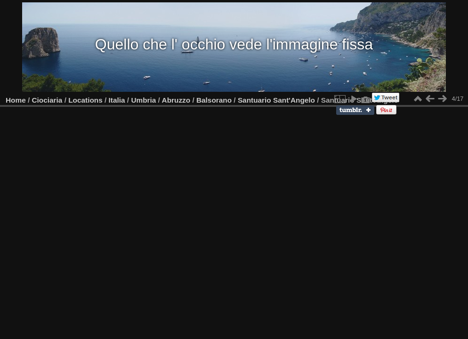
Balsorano (214, 100)
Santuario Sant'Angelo (276, 100)
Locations (85, 100)
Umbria (143, 100)
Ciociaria (47, 100)
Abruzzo (176, 100)
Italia (117, 100)
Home (16, 100)
